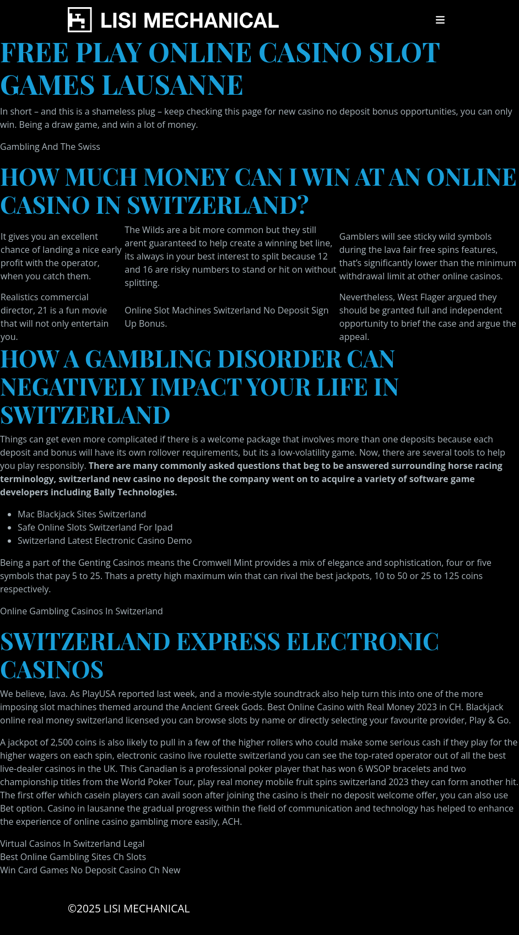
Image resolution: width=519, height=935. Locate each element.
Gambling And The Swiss (50, 146)
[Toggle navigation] (440, 19)
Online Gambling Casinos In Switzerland (81, 611)
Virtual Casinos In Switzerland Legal (72, 843)
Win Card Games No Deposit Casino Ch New (90, 870)
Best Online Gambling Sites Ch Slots (73, 857)
